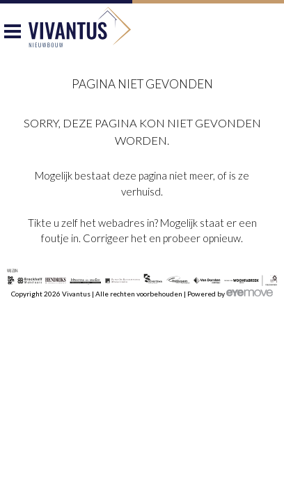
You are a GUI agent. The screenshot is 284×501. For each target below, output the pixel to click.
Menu (12, 34)
